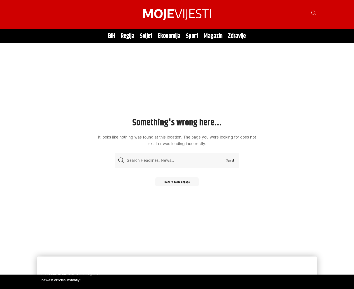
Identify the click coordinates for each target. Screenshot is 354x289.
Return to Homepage (177, 182)
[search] (42, 14)
